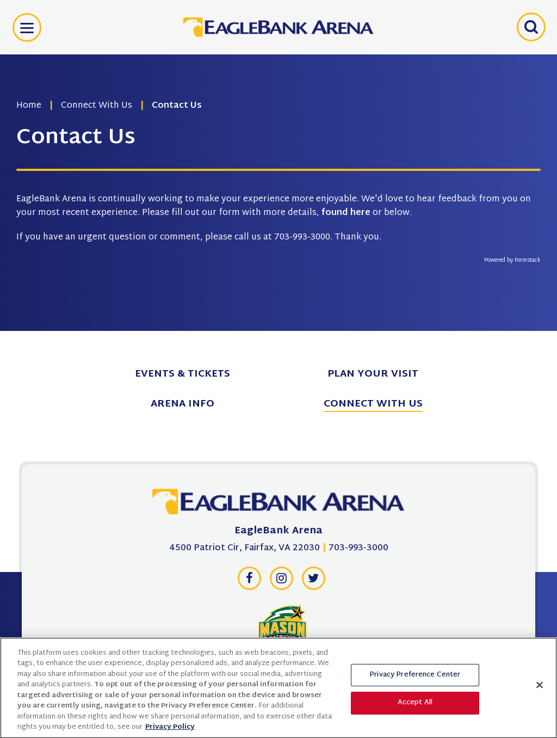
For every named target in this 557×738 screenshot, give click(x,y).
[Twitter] (313, 581)
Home (28, 106)
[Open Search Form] (530, 27)
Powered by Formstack (512, 260)
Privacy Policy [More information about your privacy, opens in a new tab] (170, 730)
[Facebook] (249, 581)
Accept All (415, 705)
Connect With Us (96, 106)
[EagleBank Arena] (278, 504)
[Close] (540, 688)
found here (345, 213)
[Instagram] (281, 581)
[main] (278, 165)
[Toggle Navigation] (27, 27)
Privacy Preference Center (414, 677)
